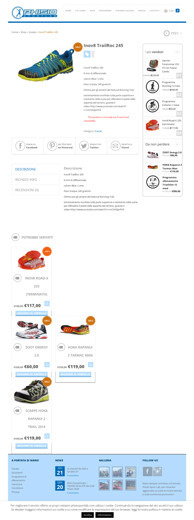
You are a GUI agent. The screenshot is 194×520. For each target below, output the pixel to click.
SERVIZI (142, 10)
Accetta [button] (88, 515)
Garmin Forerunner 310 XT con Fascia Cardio (162, 65)
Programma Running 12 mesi (162, 84)
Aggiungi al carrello (47, 303)
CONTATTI (155, 10)
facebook (147, 471)
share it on (90, 146)
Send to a (121, 146)
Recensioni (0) (27, 190)
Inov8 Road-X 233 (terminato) (163, 122)
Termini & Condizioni (17, 486)
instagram (157, 471)
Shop (23, 32)
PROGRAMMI (105, 10)
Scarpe (32, 32)
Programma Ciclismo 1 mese (162, 103)
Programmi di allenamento (19, 478)
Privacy (15, 492)
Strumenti (17, 472)
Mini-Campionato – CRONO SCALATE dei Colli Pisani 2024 (80, 485)
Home (15, 32)
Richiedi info (26, 179)
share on (26, 146)
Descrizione (25, 169)
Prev (175, 33)
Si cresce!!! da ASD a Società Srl (77, 470)
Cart (174, 10)
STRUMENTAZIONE (124, 10)
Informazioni (104, 515)
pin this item (60, 146)
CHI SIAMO (80, 10)
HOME (68, 10)
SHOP (92, 10)
